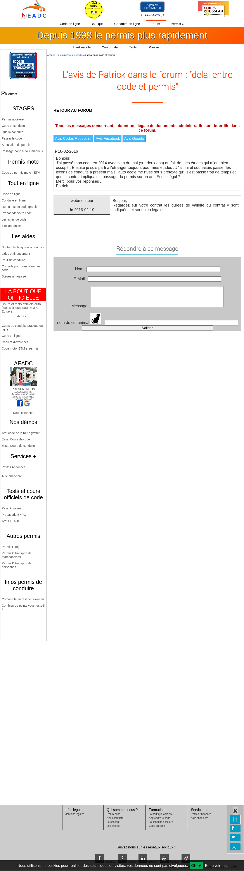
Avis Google (134, 138)
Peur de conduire (13, 260)
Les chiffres (113, 825)
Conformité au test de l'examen (23, 599)
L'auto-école (82, 47)
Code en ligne (70, 24)
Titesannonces (12, 226)
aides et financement (16, 253)
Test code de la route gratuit (21, 433)
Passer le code (12, 138)
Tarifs (133, 47)
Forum (156, 24)
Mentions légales (74, 814)
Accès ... (23, 316)
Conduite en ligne (14, 200)
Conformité (110, 47)
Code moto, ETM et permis (20, 348)
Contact (11, 94)
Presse (154, 47)
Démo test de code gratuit (19, 206)
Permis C (177, 24)
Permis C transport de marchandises (16, 555)
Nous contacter (23, 413)
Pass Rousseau (12, 508)
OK (194, 866)
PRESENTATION (23, 387)
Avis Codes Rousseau (73, 138)
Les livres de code (14, 219)
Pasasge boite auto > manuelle (23, 151)
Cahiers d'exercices (15, 342)
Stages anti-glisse (14, 276)
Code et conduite (13, 125)
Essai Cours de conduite (18, 445)
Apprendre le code (159, 818)
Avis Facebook (108, 138)
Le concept (113, 821)
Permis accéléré (13, 119)
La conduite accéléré (161, 821)
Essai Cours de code (16, 439)
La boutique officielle (161, 814)
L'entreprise (113, 814)
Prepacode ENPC (14, 514)
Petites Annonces (13, 467)
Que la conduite (12, 132)
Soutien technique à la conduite (23, 247)
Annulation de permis (16, 145)
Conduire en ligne (127, 24)
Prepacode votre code (17, 213)
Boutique (97, 24)
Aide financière (12, 476)
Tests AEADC (11, 521)
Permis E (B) (10, 547)
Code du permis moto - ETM (21, 172)
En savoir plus (216, 866)
